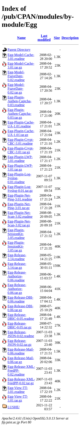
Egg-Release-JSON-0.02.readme (21, 334)
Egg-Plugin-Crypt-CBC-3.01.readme (20, 141)
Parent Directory (19, 49)
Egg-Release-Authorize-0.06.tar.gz (17, 289)
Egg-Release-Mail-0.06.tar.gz (21, 360)
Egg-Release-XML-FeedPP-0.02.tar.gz (21, 381)
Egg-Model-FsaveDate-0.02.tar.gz (16, 88)
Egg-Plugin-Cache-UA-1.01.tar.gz (21, 133)
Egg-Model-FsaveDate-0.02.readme (16, 76)
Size (57, 38)
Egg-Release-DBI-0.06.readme (20, 299)
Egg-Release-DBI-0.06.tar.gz (20, 308)
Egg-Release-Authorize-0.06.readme (17, 276)
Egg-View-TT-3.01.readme (18, 390)
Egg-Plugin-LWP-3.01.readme (20, 159)
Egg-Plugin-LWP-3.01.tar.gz (20, 167)
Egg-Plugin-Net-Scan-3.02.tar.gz (19, 223)
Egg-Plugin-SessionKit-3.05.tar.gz (16, 246)
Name (21, 38)
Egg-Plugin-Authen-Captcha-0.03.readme (19, 101)
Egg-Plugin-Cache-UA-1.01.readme (21, 124)
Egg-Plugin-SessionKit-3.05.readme (16, 234)
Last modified (44, 38)
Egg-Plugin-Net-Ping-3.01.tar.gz (19, 206)
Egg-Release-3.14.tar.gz (17, 265)
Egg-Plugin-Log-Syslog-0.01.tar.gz (20, 188)
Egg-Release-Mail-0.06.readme (21, 351)
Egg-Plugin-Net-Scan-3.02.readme (20, 214)
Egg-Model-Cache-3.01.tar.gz (21, 65)
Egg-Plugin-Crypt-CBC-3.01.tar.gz (20, 150)
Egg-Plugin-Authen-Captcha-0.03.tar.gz (19, 113)
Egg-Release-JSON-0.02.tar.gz (20, 342)
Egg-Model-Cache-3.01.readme (21, 57)
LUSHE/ (14, 407)
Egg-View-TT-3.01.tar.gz (18, 398)
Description (70, 38)
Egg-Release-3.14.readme (17, 257)
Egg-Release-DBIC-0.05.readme (21, 316)
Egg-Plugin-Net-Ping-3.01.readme (20, 197)
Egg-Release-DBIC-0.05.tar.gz (20, 325)
